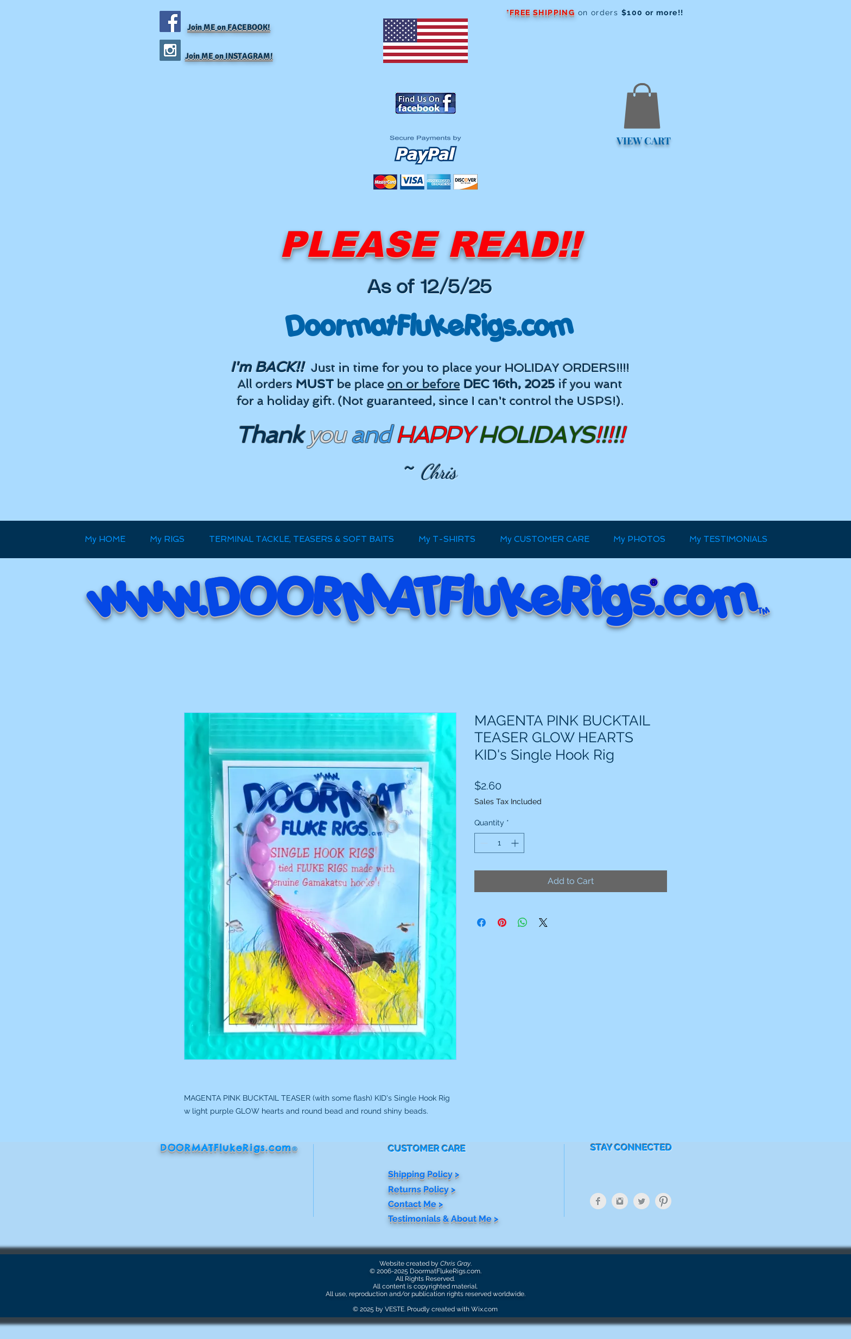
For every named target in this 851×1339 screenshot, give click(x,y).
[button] (642, 106)
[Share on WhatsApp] (522, 922)
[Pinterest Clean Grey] (663, 1201)
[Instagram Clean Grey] (620, 1201)
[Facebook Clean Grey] (598, 1201)
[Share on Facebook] (481, 922)
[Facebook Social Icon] (170, 21)
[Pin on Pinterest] (502, 922)
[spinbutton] (499, 842)
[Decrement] (483, 842)
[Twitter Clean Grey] (641, 1201)
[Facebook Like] (227, 200)
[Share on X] (543, 922)
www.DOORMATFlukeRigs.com (424, 596)
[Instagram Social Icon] (170, 50)
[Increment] (516, 842)
